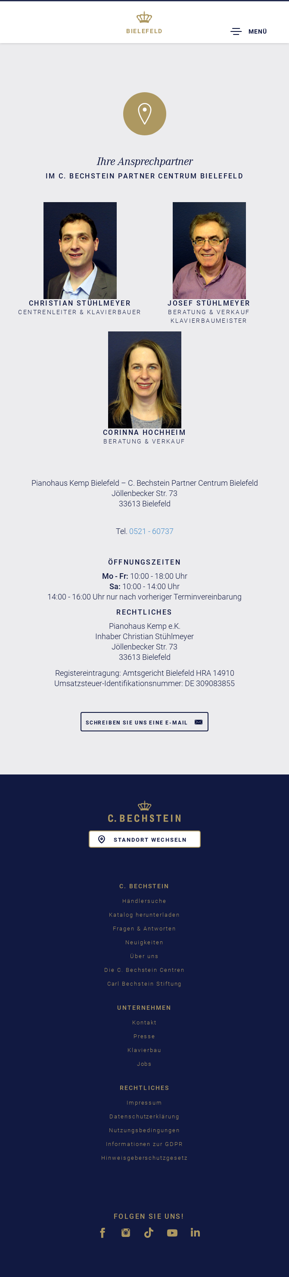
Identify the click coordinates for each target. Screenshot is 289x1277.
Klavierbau (144, 1050)
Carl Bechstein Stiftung (144, 983)
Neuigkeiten (144, 942)
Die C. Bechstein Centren (144, 970)
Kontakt (144, 1022)
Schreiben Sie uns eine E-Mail (144, 722)
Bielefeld (144, 31)
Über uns (144, 956)
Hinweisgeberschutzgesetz (144, 1158)
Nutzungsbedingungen (144, 1130)
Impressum (145, 1102)
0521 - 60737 (151, 531)
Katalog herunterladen (144, 915)
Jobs (144, 1064)
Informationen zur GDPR (144, 1144)
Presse (145, 1036)
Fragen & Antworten (144, 928)
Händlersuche (144, 901)
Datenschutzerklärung (144, 1116)
